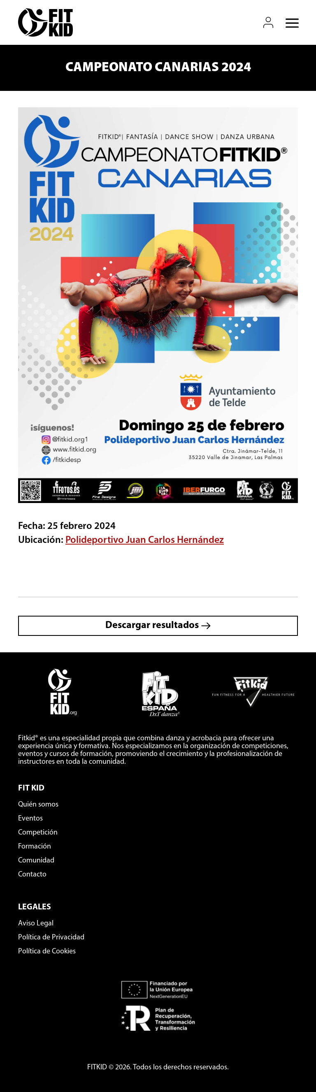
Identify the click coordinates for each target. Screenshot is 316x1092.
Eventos (30, 819)
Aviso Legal (35, 923)
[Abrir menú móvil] (289, 22)
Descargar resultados (158, 626)
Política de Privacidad (51, 937)
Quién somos (38, 805)
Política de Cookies (47, 951)
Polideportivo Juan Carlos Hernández (144, 540)
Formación (34, 847)
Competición (38, 833)
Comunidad (36, 861)
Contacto (32, 875)
